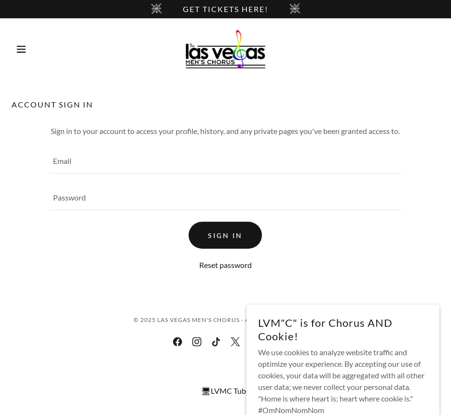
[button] (44, 49)
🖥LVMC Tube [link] (225, 390)
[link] (225, 49)
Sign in (225, 235)
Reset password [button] (225, 264)
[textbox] (225, 161)
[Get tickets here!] (225, 9)
